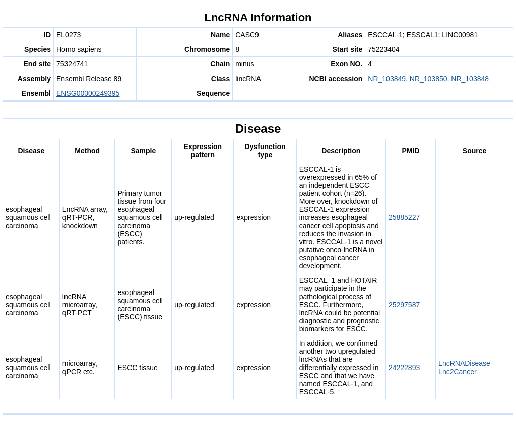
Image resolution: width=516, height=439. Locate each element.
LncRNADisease (464, 363)
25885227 (404, 217)
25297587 (404, 305)
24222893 (404, 367)
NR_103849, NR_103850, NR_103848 (428, 79)
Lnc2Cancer (457, 372)
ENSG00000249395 (87, 93)
